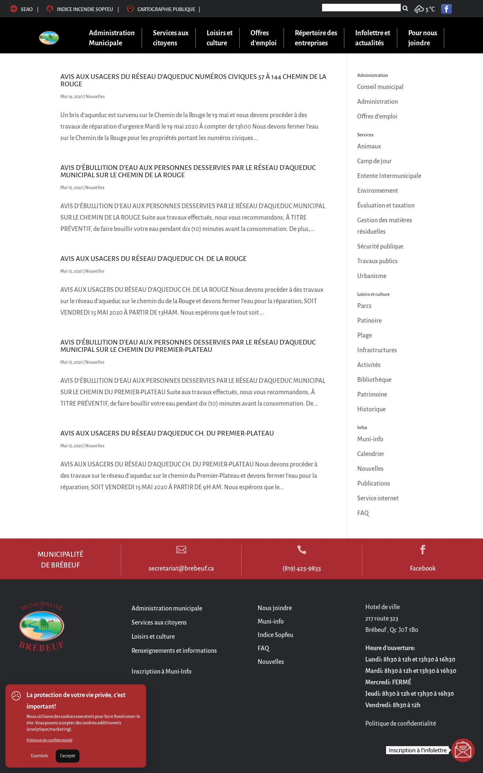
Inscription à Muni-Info (161, 671)
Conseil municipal (380, 87)
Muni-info (370, 439)
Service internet (378, 498)
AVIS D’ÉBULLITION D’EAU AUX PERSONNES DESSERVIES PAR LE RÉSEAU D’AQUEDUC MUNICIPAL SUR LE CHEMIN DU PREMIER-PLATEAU (188, 345)
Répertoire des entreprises (316, 38)
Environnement (377, 190)
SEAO (21, 9)
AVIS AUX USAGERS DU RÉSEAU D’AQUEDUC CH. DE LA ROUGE (153, 258)
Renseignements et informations (174, 650)
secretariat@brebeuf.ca (181, 568)
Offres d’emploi (264, 38)
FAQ (363, 513)
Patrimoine (372, 394)
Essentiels (39, 756)
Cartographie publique (163, 9)
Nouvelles (95, 96)
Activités (369, 365)
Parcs (364, 306)
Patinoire (369, 320)
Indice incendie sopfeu (83, 9)
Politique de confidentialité (49, 740)
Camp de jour (374, 161)
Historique (371, 409)
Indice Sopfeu (275, 635)
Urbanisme (371, 276)
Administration (377, 101)
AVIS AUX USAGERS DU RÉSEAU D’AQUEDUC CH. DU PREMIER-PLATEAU (167, 433)
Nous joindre (275, 608)
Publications (373, 483)
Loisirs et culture (219, 38)
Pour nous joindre (422, 38)
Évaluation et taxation (386, 205)
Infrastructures (377, 350)
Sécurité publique (380, 246)
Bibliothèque (374, 379)
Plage (364, 335)
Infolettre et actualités (372, 38)
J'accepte (67, 756)
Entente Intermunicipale (389, 176)
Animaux (369, 146)
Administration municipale (166, 608)
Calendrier (370, 454)
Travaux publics (377, 261)
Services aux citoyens (171, 38)
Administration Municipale (112, 38)
